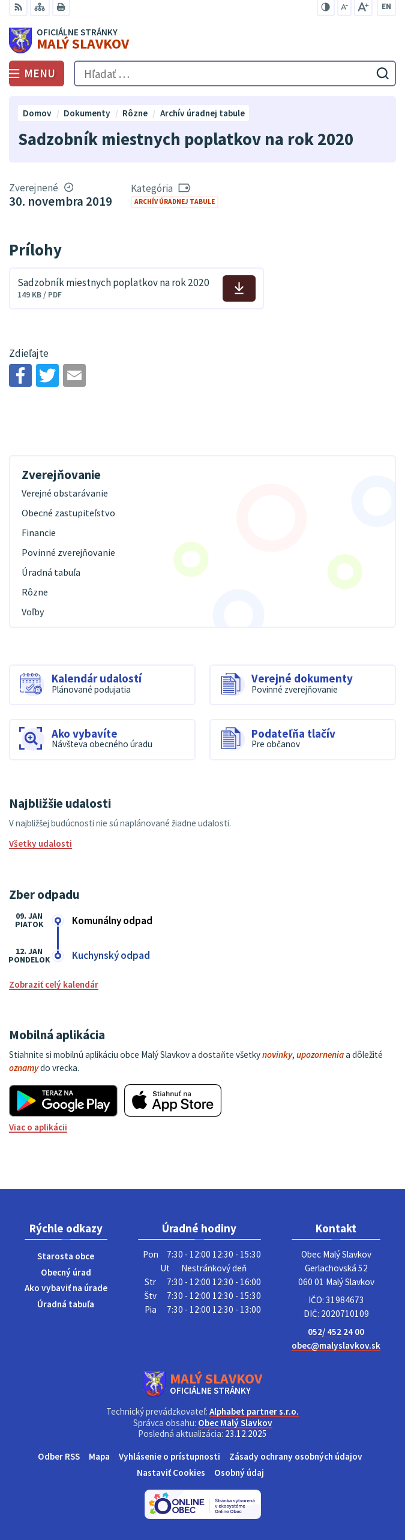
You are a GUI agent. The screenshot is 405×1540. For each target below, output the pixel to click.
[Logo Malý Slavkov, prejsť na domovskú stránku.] (202, 41)
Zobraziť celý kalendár (53, 984)
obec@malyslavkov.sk (336, 1345)
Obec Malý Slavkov (235, 1422)
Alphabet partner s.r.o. (254, 1411)
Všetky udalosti (40, 843)
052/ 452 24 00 (336, 1331)
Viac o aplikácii (38, 1127)
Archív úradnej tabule (174, 201)
